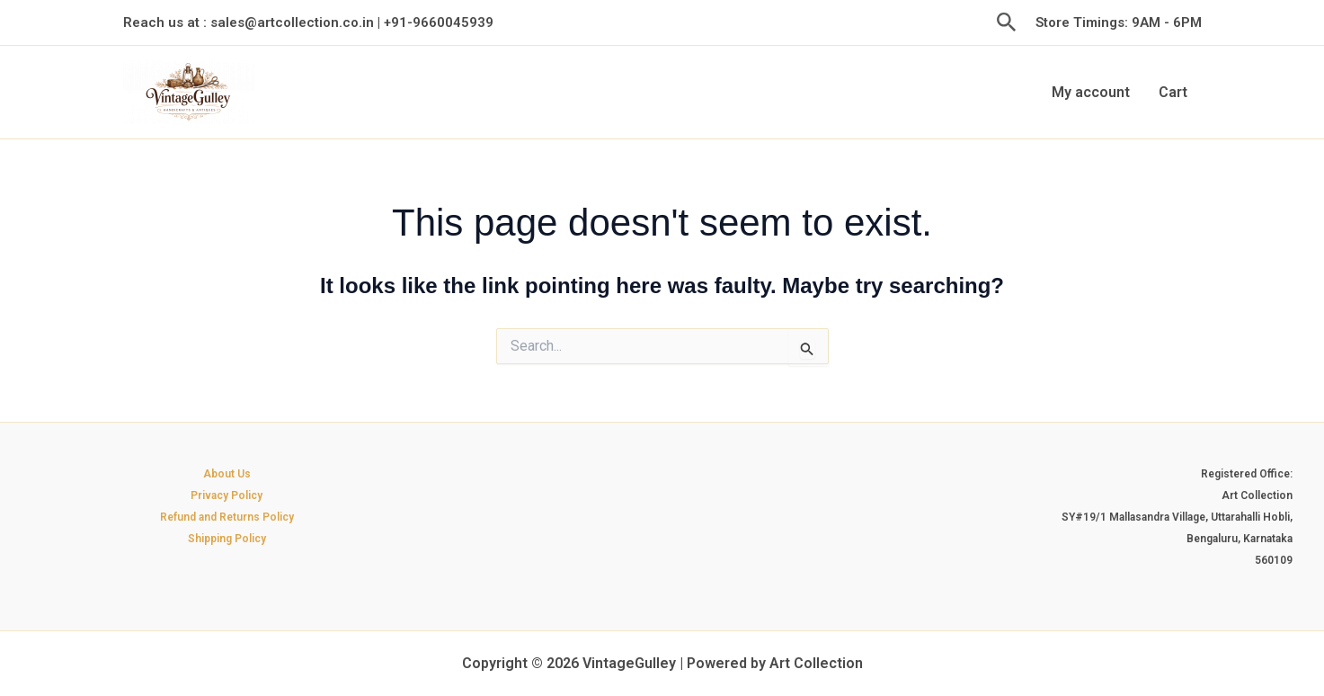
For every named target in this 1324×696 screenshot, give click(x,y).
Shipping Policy (227, 538)
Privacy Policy (226, 495)
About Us (227, 474)
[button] (1006, 23)
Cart (1173, 92)
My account (1091, 92)
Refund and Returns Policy (227, 517)
